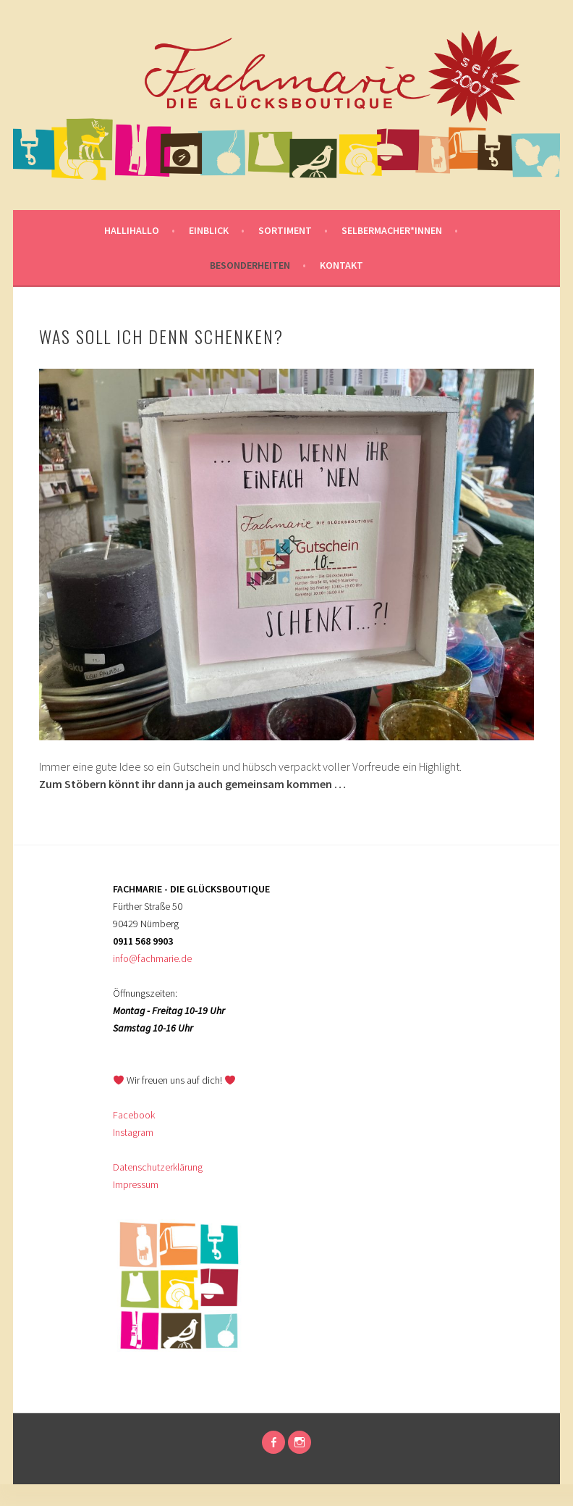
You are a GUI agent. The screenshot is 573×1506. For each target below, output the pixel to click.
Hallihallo (131, 230)
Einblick (209, 230)
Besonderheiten (250, 265)
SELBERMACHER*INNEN (391, 230)
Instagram (133, 1132)
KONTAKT (341, 265)
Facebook (134, 1114)
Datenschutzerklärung (158, 1167)
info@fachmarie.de (152, 958)
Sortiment (285, 230)
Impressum (135, 1184)
